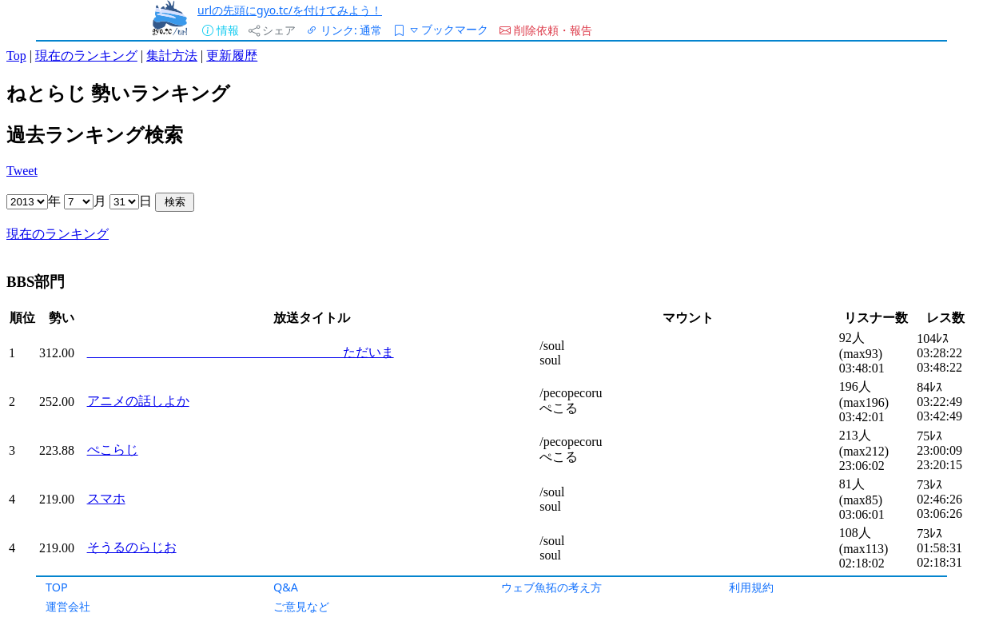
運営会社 (68, 606)
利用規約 (751, 587)
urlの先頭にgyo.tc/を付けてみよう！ (289, 10)
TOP (57, 587)
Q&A (285, 587)
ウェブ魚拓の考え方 (551, 587)
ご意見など (301, 606)
